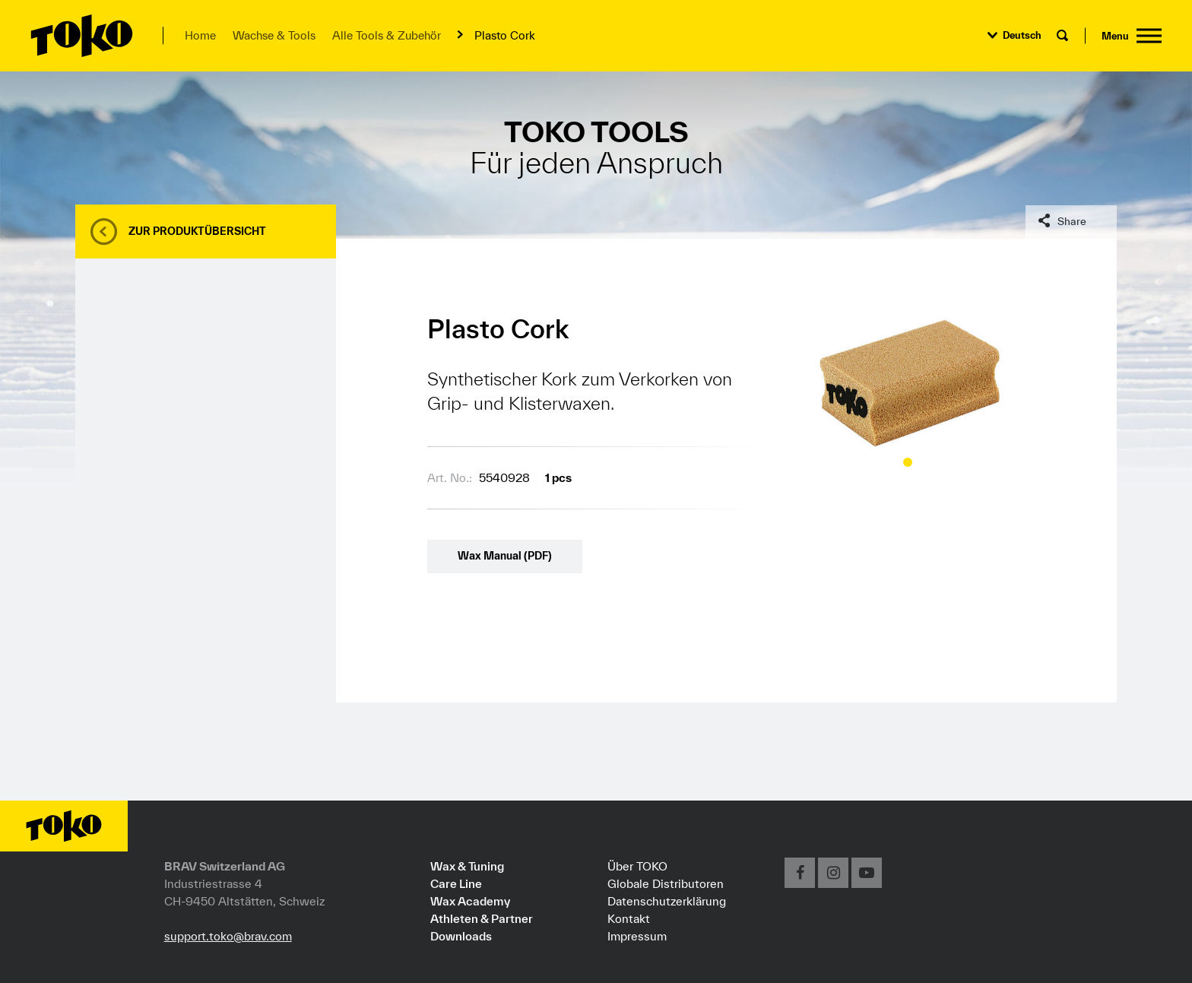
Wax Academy (470, 901)
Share (1071, 221)
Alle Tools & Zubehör (386, 35)
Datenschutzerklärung (666, 901)
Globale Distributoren (665, 883)
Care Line (456, 883)
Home (200, 35)
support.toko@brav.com (228, 936)
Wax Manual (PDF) (505, 556)
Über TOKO (637, 866)
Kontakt (628, 918)
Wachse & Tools (274, 35)
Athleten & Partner (481, 918)
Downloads (461, 936)
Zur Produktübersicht (197, 231)
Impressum (637, 936)
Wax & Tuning (467, 866)
